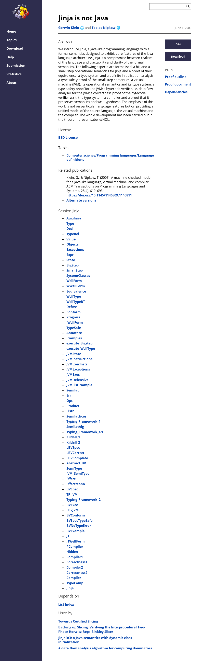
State (70, 260)
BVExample (75, 531)
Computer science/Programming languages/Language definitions (110, 157)
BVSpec (72, 489)
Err (68, 395)
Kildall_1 (73, 437)
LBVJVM (72, 510)
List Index (66, 604)
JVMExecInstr (76, 364)
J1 (67, 536)
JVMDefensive (77, 380)
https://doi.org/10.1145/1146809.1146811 (99, 195)
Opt (69, 400)
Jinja (70, 588)
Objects (72, 244)
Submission (15, 65)
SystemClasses (78, 275)
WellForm (74, 280)
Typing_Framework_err (84, 432)
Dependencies (176, 92)
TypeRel (72, 234)
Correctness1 (76, 562)
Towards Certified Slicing (78, 621)
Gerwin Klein (68, 27)
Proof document (178, 84)
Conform (73, 312)
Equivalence (76, 291)
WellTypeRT (75, 301)
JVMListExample (79, 385)
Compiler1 (74, 557)
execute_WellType (80, 348)
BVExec (72, 505)
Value (71, 239)
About (11, 82)
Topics (11, 40)
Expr (70, 254)
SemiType (74, 468)
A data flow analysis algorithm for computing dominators (105, 648)
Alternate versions (81, 200)
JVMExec (73, 374)
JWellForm (74, 322)
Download (14, 48)
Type (70, 223)
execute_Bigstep (79, 343)
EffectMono (75, 484)
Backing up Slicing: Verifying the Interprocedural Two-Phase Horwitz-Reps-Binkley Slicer (101, 629)
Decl (69, 228)
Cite (178, 44)
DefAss (71, 307)
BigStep (72, 265)
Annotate (74, 333)
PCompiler (74, 546)
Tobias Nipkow (104, 27)
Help (10, 57)
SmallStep (74, 270)
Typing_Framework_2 (83, 499)
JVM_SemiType (77, 473)
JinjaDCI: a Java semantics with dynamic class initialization (95, 640)
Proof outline (175, 77)
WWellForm (75, 286)
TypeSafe (73, 328)
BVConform (75, 515)
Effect (71, 479)
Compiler (73, 577)
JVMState (73, 354)
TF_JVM (72, 494)
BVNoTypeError (78, 525)
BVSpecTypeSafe (79, 520)
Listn (70, 411)
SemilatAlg (75, 426)
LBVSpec (73, 447)
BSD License (68, 137)
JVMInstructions (79, 359)
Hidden (72, 551)
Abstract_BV (76, 463)
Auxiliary (73, 218)
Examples (74, 338)
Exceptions (75, 249)
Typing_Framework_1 (83, 421)
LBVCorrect (75, 453)
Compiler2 (74, 567)
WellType (73, 296)
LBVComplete (77, 458)
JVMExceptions (78, 369)
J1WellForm (75, 541)
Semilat (72, 390)
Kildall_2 (73, 442)
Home (11, 31)
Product (72, 406)
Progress (73, 317)
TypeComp (74, 583)
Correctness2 (76, 572)
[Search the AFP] (167, 6)
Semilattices (76, 416)
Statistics (14, 74)
